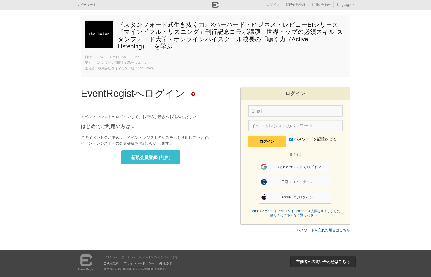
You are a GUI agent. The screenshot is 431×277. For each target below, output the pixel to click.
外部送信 (165, 263)
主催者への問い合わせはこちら (323, 261)
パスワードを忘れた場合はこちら (323, 230)
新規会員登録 (295, 5)
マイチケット (86, 5)
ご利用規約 (110, 263)
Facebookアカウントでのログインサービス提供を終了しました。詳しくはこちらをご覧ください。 (295, 213)
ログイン (273, 5)
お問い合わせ (321, 5)
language (344, 5)
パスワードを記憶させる (312, 139)
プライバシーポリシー (139, 263)
